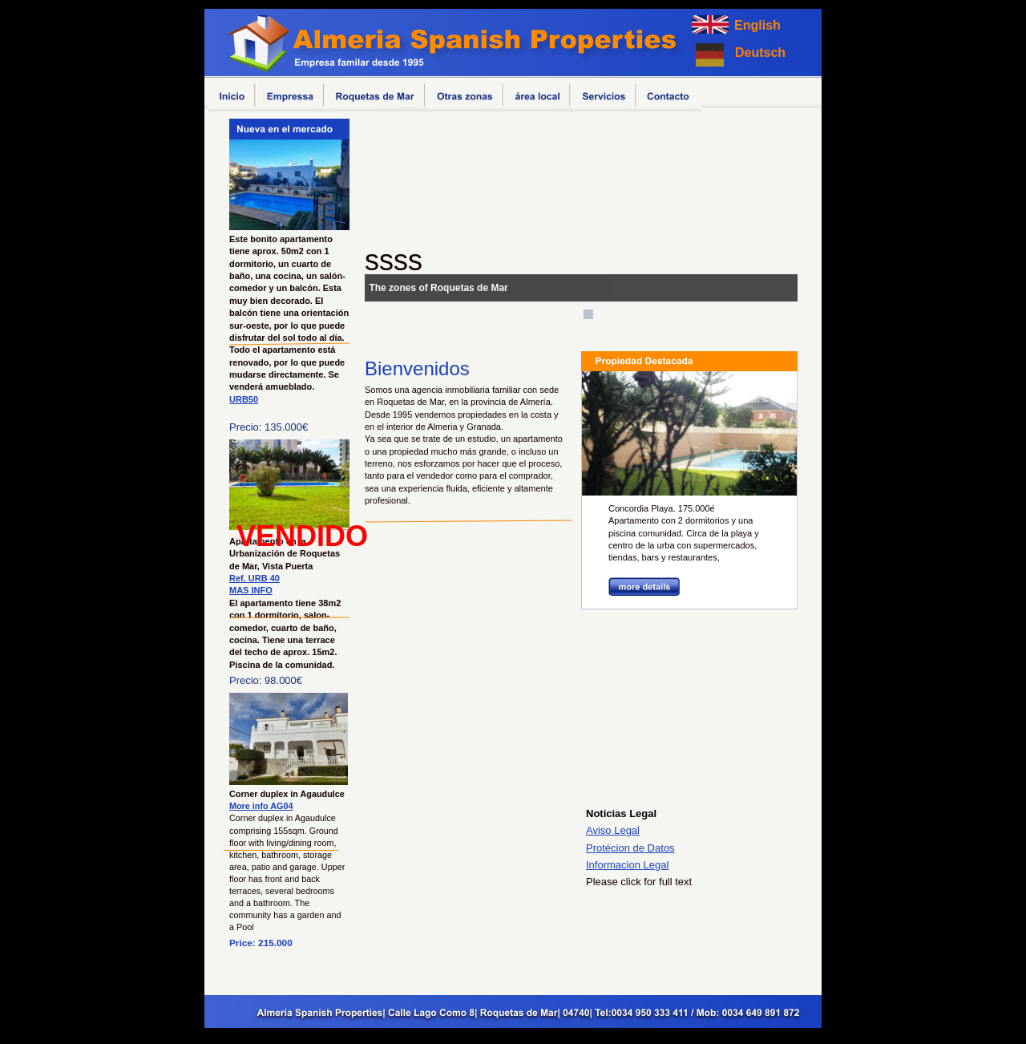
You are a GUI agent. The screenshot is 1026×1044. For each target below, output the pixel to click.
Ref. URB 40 (254, 578)
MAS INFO (251, 590)
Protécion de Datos (630, 848)
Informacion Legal (627, 865)
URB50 (243, 399)
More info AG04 (261, 806)
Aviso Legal (613, 830)
